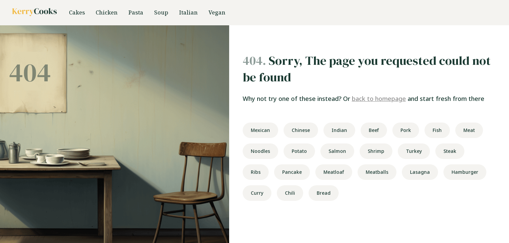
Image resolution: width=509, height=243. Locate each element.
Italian (188, 12)
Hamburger (465, 172)
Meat (469, 130)
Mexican (260, 130)
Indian (339, 130)
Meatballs (377, 172)
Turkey (414, 151)
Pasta (135, 12)
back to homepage (379, 98)
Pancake (292, 172)
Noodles (260, 151)
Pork (406, 130)
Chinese (301, 130)
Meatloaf (333, 172)
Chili (290, 193)
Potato (299, 151)
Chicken (107, 12)
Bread (324, 193)
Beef (374, 130)
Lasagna (420, 172)
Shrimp (376, 151)
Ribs (256, 172)
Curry (257, 193)
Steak (449, 151)
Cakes (77, 12)
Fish (437, 130)
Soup (161, 12)
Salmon (337, 151)
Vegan (217, 12)
